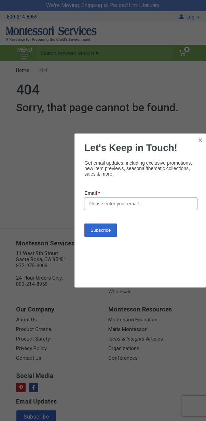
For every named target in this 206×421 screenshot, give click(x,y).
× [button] (200, 140)
